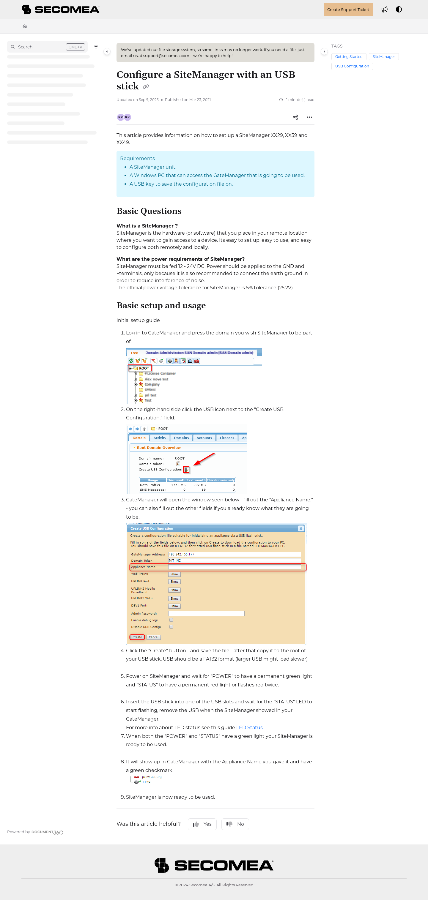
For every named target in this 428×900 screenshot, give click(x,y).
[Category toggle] (107, 51)
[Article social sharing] (295, 117)
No (235, 824)
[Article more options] (309, 117)
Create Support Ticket (348, 9)
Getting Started (349, 56)
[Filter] (96, 46)
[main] (215, 439)
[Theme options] (399, 9)
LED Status (249, 727)
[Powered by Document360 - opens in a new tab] (35, 831)
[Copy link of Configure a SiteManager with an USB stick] (146, 87)
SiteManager (384, 56)
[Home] (25, 26)
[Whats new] (384, 9)
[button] (47, 47)
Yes (202, 824)
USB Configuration (352, 66)
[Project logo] (61, 9)
